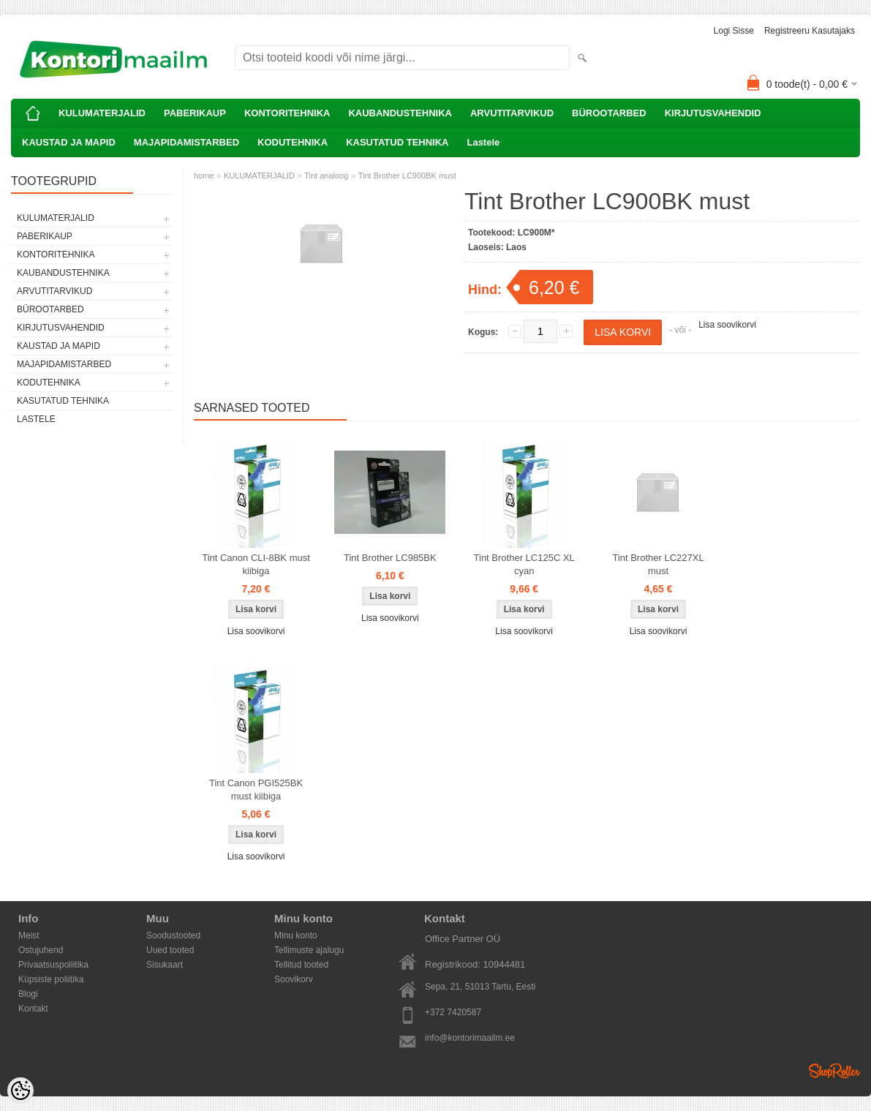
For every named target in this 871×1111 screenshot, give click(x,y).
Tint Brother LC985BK (390, 557)
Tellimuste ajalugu (309, 950)
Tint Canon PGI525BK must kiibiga (256, 789)
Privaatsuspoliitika (53, 965)
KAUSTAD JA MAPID (69, 142)
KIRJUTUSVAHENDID (713, 113)
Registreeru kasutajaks (809, 31)
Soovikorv (293, 979)
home (204, 175)
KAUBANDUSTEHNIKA (400, 113)
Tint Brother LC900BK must (407, 175)
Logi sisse (734, 31)
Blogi (28, 994)
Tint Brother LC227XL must (658, 564)
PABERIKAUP (195, 113)
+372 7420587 (453, 1012)
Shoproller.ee (834, 1070)
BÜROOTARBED (609, 113)
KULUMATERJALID (102, 113)
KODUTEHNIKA (292, 142)
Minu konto (295, 935)
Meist (28, 935)
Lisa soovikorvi (727, 325)
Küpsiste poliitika (50, 979)
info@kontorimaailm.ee (470, 1038)
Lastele (483, 142)
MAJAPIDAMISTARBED (186, 142)
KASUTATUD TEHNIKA (397, 142)
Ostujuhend (40, 950)
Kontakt (33, 1008)
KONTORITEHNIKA (287, 113)
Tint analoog (326, 175)
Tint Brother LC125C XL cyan (524, 564)
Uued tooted (170, 950)
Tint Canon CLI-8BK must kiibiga (256, 564)
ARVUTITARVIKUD (512, 113)
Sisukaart (164, 965)
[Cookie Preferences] (20, 1090)
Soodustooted (173, 935)
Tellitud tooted (301, 965)
